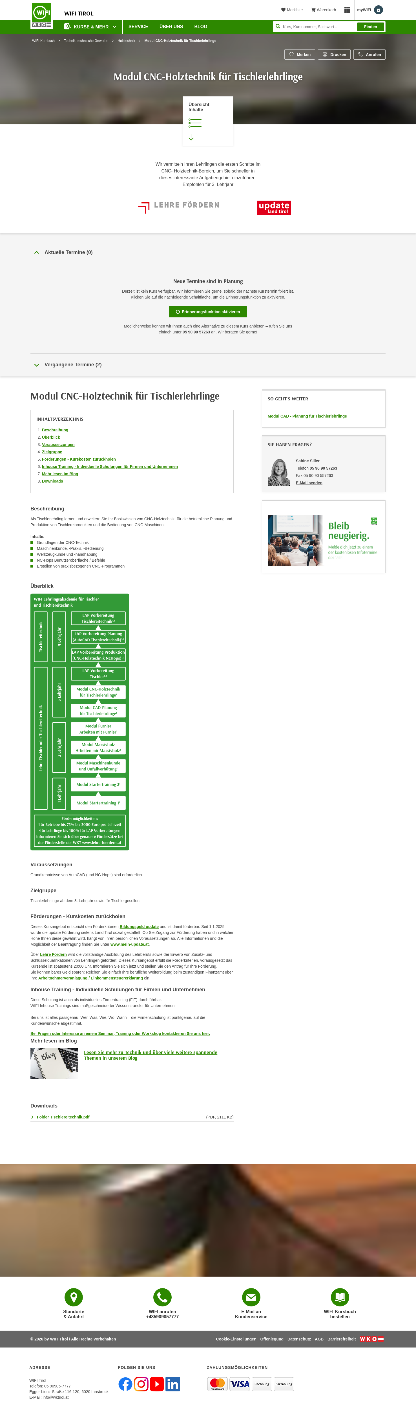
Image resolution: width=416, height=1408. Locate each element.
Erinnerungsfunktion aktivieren (208, 312)
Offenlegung (272, 1339)
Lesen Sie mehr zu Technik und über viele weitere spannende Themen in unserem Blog (150, 1055)
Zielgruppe (52, 452)
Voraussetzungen (58, 444)
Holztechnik (126, 41)
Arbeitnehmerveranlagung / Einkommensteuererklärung (90, 978)
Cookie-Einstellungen (236, 1339)
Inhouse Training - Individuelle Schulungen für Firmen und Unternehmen (110, 466)
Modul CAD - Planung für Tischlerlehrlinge (307, 416)
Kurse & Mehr (87, 26)
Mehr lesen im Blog (60, 474)
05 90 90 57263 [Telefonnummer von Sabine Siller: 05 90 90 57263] (323, 468)
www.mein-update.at (129, 944)
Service (138, 26)
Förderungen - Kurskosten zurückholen (79, 459)
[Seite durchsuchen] (329, 26)
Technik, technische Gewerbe (86, 41)
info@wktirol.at (55, 1397)
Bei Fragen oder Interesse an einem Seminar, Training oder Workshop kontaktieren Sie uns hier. (120, 1033)
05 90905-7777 (57, 1386)
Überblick (51, 437)
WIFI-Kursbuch (43, 41)
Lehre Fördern (53, 954)
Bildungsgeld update (139, 926)
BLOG (200, 26)
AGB (319, 1339)
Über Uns (171, 26)
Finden (370, 26)
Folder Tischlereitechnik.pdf (63, 1117)
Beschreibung (55, 430)
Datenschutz (299, 1339)
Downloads (52, 481)
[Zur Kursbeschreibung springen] (208, 121)
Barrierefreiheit (342, 1339)
